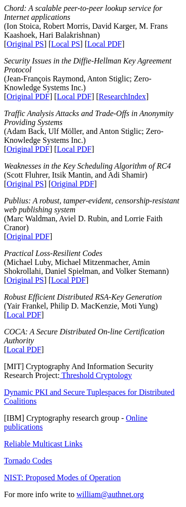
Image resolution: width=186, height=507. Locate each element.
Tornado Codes (28, 460)
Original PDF (28, 96)
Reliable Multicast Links (43, 444)
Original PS (25, 44)
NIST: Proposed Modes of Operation (62, 477)
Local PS (65, 44)
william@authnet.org (110, 494)
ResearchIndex (122, 96)
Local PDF (104, 44)
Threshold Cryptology (95, 375)
